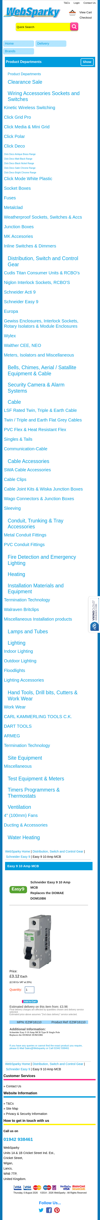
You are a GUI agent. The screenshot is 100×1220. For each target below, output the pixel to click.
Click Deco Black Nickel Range (19, 163)
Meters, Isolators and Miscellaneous (39, 355)
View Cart (86, 12)
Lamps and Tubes (28, 631)
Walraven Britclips (21, 609)
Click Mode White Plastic (28, 178)
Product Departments (24, 74)
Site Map (12, 1108)
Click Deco (14, 146)
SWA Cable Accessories (27, 469)
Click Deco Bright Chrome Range (20, 172)
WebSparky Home (17, 851)
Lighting (16, 643)
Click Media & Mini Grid (27, 126)
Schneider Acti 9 (20, 292)
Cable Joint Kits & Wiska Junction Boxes (43, 489)
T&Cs (67, 3)
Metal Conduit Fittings (25, 535)
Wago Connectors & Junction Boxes (39, 498)
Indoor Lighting (18, 651)
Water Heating (24, 837)
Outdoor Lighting (20, 660)
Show (87, 62)
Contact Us (90, 3)
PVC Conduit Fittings (24, 544)
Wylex (10, 335)
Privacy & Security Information (26, 1114)
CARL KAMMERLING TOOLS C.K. (38, 716)
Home (9, 43)
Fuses (10, 197)
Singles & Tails (18, 439)
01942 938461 (18, 1139)
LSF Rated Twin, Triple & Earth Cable (40, 410)
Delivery (43, 43)
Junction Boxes (19, 226)
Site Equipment (25, 758)
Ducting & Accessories (26, 825)
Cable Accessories (28, 461)
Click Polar (14, 136)
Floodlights (14, 670)
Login (77, 3)
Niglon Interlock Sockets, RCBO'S (37, 282)
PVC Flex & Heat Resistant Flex (35, 429)
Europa (11, 311)
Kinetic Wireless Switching (29, 107)
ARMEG (12, 735)
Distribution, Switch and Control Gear (58, 851)
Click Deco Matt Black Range (18, 159)
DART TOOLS (18, 726)
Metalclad (13, 207)
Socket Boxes (17, 188)
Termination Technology (27, 599)
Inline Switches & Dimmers (30, 246)
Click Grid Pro (17, 117)
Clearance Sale (25, 82)
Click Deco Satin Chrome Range (20, 168)
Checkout (86, 17)
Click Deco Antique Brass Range (20, 154)
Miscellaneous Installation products (38, 619)
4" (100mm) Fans (21, 815)
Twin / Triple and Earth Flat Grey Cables (43, 420)
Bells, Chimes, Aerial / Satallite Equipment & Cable (42, 370)
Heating (16, 574)
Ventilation (19, 807)
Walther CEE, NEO (22, 345)
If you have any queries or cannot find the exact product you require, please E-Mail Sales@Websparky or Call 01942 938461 (45, 1046)
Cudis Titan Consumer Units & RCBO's (42, 272)
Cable (14, 402)
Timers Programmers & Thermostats (34, 793)
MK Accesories (18, 236)
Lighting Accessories (24, 680)
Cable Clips (15, 479)
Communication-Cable (25, 448)
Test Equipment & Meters (36, 778)
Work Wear (15, 707)
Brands (10, 51)
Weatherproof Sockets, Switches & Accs (43, 217)
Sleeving (12, 508)
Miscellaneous (18, 766)
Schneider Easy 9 (21, 301)
